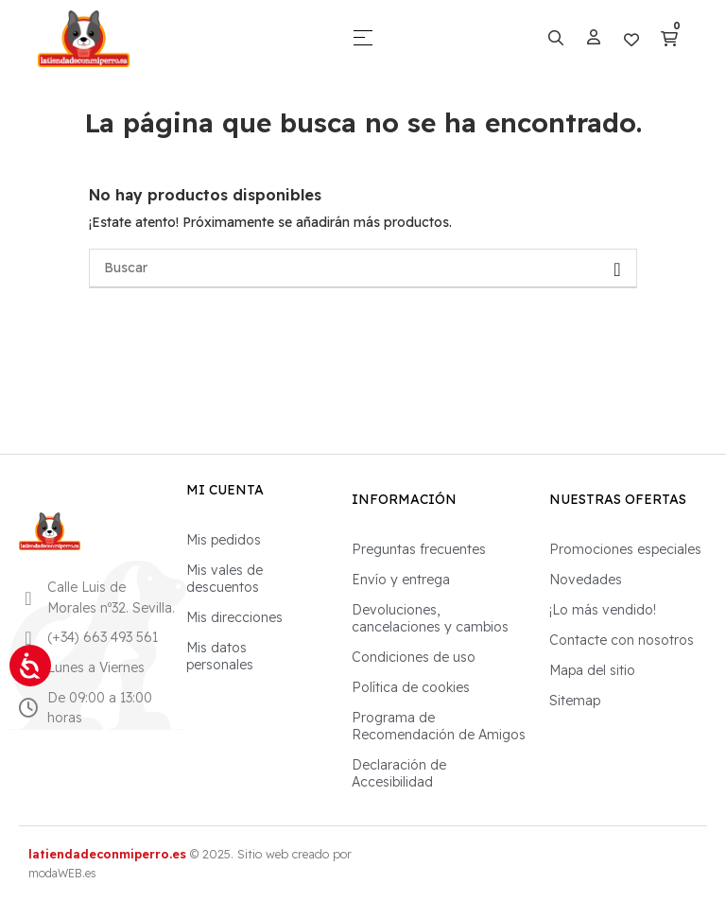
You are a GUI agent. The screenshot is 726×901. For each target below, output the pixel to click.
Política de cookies (411, 687)
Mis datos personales (219, 656)
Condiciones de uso (413, 657)
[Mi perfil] (594, 38)
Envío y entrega (401, 579)
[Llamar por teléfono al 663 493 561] (28, 638)
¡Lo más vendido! (602, 609)
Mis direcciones (234, 617)
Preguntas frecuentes (419, 549)
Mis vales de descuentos (224, 579)
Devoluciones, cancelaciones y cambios (430, 618)
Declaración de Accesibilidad (399, 773)
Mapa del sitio (592, 670)
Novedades (585, 579)
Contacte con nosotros (621, 640)
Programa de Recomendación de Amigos (439, 726)
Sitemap (574, 700)
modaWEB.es (62, 873)
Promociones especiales (625, 549)
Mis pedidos (223, 539)
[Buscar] (363, 268)
